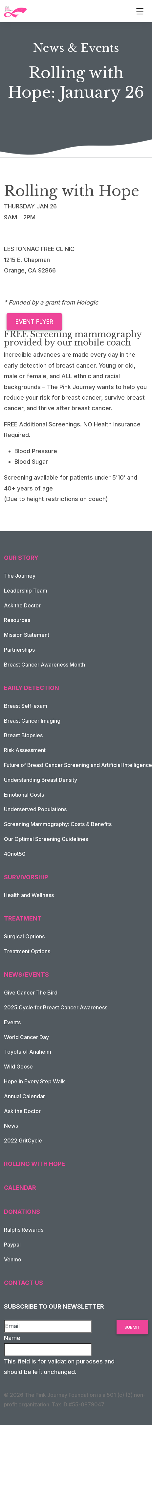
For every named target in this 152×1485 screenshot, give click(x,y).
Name (12, 1337)
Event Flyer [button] (34, 321)
